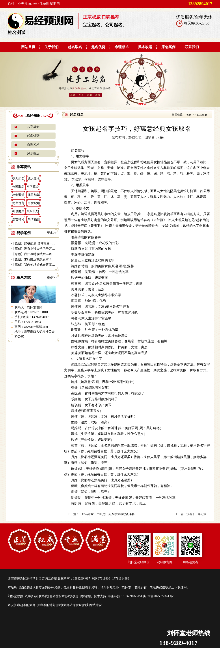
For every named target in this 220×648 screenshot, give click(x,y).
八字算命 (33, 127)
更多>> (52, 233)
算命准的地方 (46, 605)
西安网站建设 (92, 605)
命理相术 (122, 47)
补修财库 (18, 211)
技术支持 (100, 596)
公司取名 (18, 186)
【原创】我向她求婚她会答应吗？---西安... (41, 264)
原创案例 (168, 47)
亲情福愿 (34, 219)
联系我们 (192, 47)
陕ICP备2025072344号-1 (159, 596)
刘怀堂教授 (15, 596)
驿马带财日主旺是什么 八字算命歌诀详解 (108, 514)
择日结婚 (34, 195)
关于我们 (52, 47)
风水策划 (32, 211)
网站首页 (28, 47)
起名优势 (98, 47)
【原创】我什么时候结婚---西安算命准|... (39, 254)
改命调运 (18, 195)
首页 (189, 115)
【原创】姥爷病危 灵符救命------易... (36, 243)
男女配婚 (34, 203)
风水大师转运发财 (69, 605)
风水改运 (145, 47)
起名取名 (75, 47)
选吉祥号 (18, 219)
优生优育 (18, 203)
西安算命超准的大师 (21, 605)
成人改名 (34, 178)
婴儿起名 (18, 178)
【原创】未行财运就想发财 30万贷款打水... (41, 259)
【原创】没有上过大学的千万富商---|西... (39, 248)
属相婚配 (86, 596)
